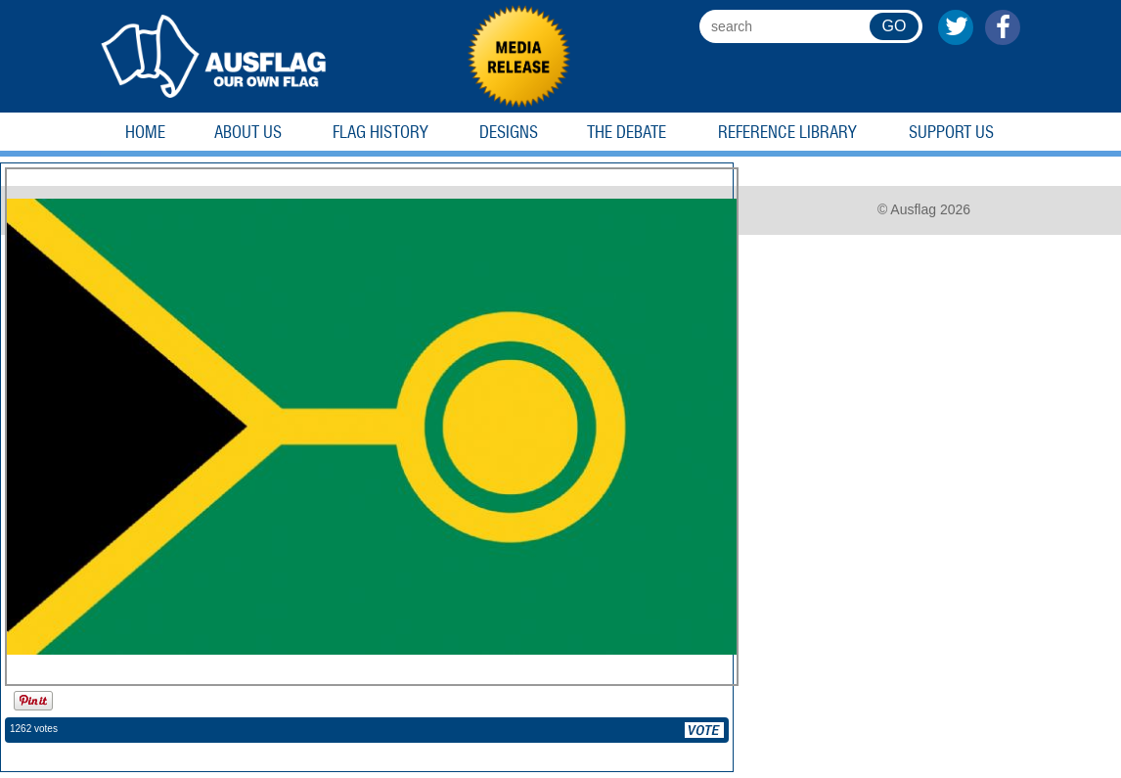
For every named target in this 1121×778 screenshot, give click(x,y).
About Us (248, 132)
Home (145, 132)
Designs (508, 132)
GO (894, 26)
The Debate (626, 132)
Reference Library (787, 132)
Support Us (951, 132)
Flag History (380, 132)
